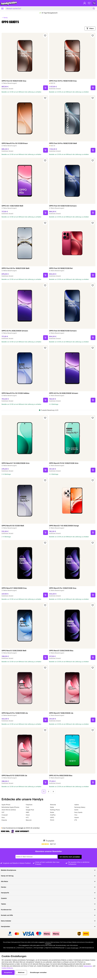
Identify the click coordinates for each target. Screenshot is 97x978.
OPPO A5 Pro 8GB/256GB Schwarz (15, 331)
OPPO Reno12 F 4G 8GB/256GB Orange (64, 526)
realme (76, 804)
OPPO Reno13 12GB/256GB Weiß (14, 651)
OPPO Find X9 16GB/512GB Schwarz (63, 331)
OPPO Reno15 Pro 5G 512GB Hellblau (15, 393)
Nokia (52, 807)
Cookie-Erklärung (7, 968)
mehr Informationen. (72, 945)
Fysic (27, 807)
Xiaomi (76, 817)
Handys (48, 887)
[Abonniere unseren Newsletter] (36, 856)
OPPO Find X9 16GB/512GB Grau (14, 81)
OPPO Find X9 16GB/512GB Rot (61, 268)
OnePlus (52, 815)
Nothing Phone (55, 810)
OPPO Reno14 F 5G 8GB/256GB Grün (16, 463)
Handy (5, 17)
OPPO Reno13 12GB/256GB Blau (61, 651)
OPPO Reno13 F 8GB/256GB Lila (61, 713)
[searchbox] (49, 8)
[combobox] (50, 8)
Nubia (52, 812)
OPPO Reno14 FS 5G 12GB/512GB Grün (63, 463)
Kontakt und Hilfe (48, 915)
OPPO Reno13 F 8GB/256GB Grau (14, 588)
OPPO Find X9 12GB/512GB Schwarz (63, 206)
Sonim (76, 810)
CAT (3, 812)
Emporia (4, 820)
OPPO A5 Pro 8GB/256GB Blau (60, 775)
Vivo (75, 815)
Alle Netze (48, 881)
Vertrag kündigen (39, 947)
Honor (28, 815)
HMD (27, 812)
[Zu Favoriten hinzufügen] (45, 36)
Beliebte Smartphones (48, 870)
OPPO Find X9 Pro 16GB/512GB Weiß (63, 143)
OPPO (52, 817)
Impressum (29, 947)
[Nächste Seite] (53, 791)
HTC (27, 817)
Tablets (48, 904)
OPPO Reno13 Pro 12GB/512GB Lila (15, 713)
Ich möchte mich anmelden (70, 857)
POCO (52, 820)
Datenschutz (20, 947)
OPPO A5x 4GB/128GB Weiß (12, 206)
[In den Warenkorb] (45, 87)
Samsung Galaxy (79, 807)
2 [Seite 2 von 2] (48, 791)
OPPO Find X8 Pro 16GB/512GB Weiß (15, 268)
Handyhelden (48, 926)
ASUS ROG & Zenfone (9, 810)
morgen (20, 828)
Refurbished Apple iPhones (10, 807)
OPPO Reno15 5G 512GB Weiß (13, 526)
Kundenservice (48, 909)
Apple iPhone (6, 804)
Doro (3, 817)
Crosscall (4, 815)
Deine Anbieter (48, 921)
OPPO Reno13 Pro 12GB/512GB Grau (62, 588)
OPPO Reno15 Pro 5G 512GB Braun (15, 143)
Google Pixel (30, 810)
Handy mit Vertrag (48, 876)
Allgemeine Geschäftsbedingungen (55, 947)
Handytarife (48, 893)
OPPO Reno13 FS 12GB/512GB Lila (14, 775)
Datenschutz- (88, 966)
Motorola (53, 804)
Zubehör (48, 898)
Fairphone (29, 804)
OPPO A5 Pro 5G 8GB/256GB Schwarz (63, 393)
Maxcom (29, 820)
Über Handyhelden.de (9, 947)
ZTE (75, 820)
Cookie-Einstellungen (72, 948)
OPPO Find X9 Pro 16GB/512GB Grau (63, 81)
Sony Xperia (78, 812)
